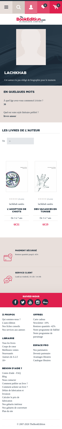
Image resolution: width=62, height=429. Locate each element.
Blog (4, 376)
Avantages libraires (42, 357)
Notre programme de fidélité (46, 330)
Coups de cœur (9, 346)
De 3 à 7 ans (16, 218)
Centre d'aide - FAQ (11, 373)
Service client (23, 273)
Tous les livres (8, 343)
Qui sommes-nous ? (11, 319)
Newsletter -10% (41, 323)
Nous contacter (9, 380)
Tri (3, 141)
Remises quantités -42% (44, 326)
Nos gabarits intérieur (12, 404)
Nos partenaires (40, 350)
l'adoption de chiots (16, 210)
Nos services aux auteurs (13, 330)
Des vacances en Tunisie (45, 210)
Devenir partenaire (41, 353)
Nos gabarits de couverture (14, 407)
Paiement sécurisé (26, 250)
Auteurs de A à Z (10, 357)
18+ (4, 360)
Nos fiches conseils (11, 326)
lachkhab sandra (16, 204)
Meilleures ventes (10, 350)
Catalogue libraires (42, 360)
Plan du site (7, 411)
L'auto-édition (8, 323)
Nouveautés (7, 353)
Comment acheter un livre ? (15, 387)
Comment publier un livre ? (15, 383)
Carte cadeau (39, 319)
